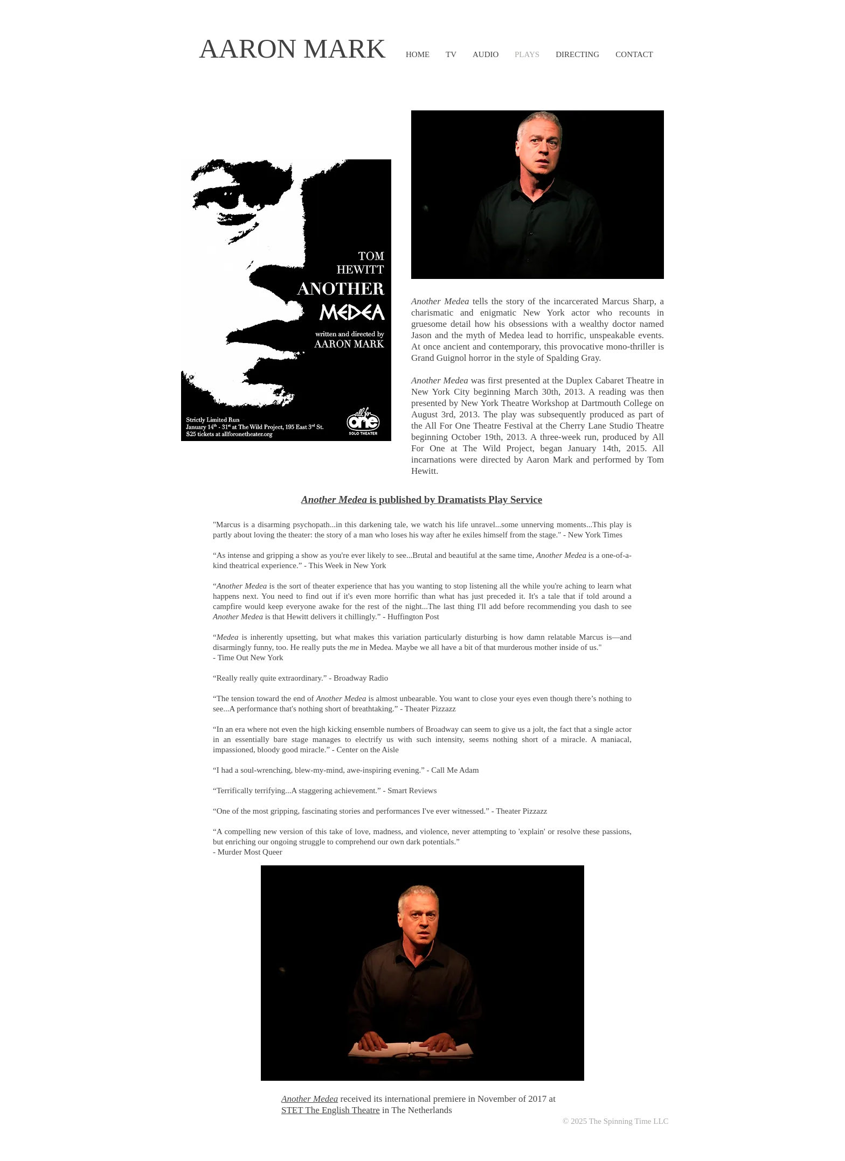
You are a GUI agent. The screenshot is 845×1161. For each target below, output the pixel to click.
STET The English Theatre (330, 1110)
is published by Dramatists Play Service (421, 499)
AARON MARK (292, 48)
